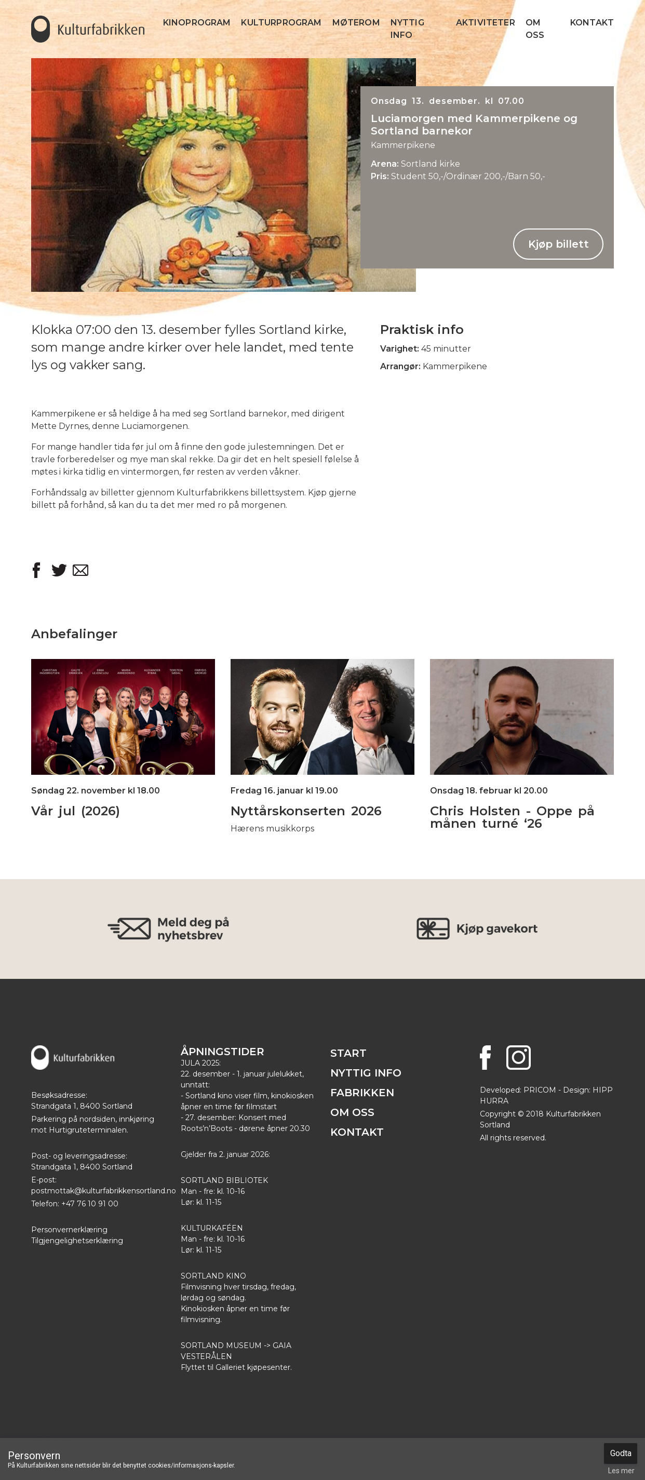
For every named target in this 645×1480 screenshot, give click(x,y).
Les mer (621, 1470)
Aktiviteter (485, 23)
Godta (620, 1453)
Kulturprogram (281, 23)
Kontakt (592, 23)
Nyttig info (407, 29)
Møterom (356, 23)
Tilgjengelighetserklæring (77, 1240)
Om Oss (535, 29)
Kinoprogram (197, 23)
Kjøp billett (558, 244)
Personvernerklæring (69, 1229)
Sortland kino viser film (226, 1095)
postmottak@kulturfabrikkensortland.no (103, 1190)
